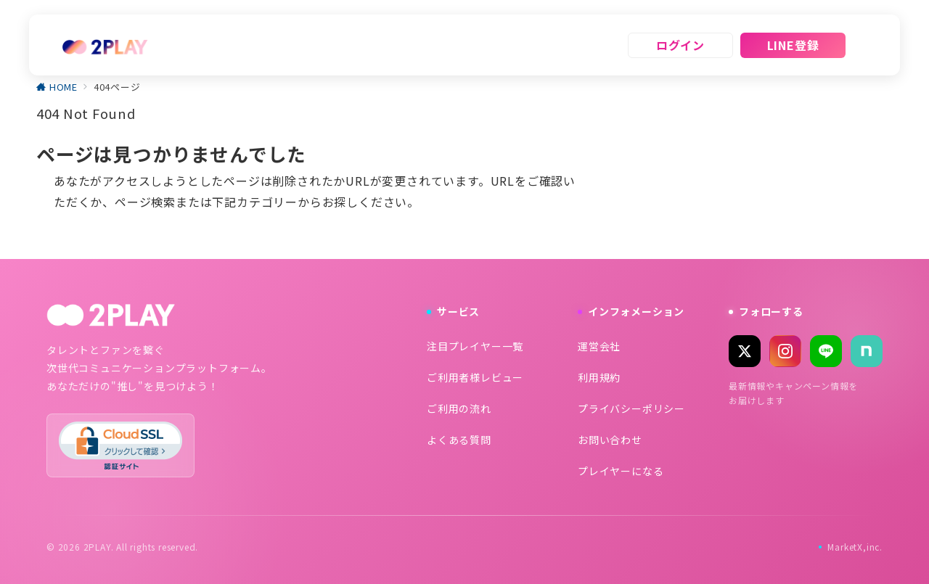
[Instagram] (785, 351)
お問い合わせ (610, 439)
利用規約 (599, 377)
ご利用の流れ (459, 408)
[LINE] (826, 351)
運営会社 (599, 346)
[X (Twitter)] (745, 351)
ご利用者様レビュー (475, 377)
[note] (867, 351)
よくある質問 (459, 439)
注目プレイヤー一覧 (475, 346)
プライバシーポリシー (631, 408)
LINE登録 (793, 45)
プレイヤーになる (620, 471)
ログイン (680, 45)
